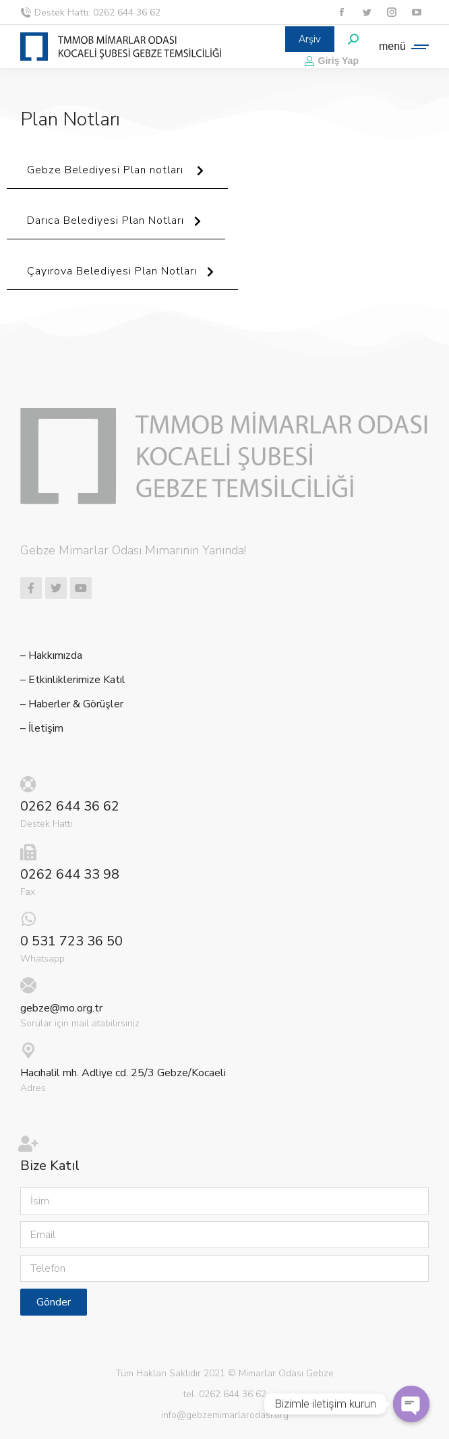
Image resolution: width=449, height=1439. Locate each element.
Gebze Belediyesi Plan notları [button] (117, 176)
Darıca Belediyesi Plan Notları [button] (116, 226)
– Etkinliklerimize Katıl (72, 680)
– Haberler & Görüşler (71, 704)
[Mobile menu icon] (400, 46)
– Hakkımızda (51, 655)
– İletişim (41, 728)
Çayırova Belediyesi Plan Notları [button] (122, 277)
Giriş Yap (331, 60)
